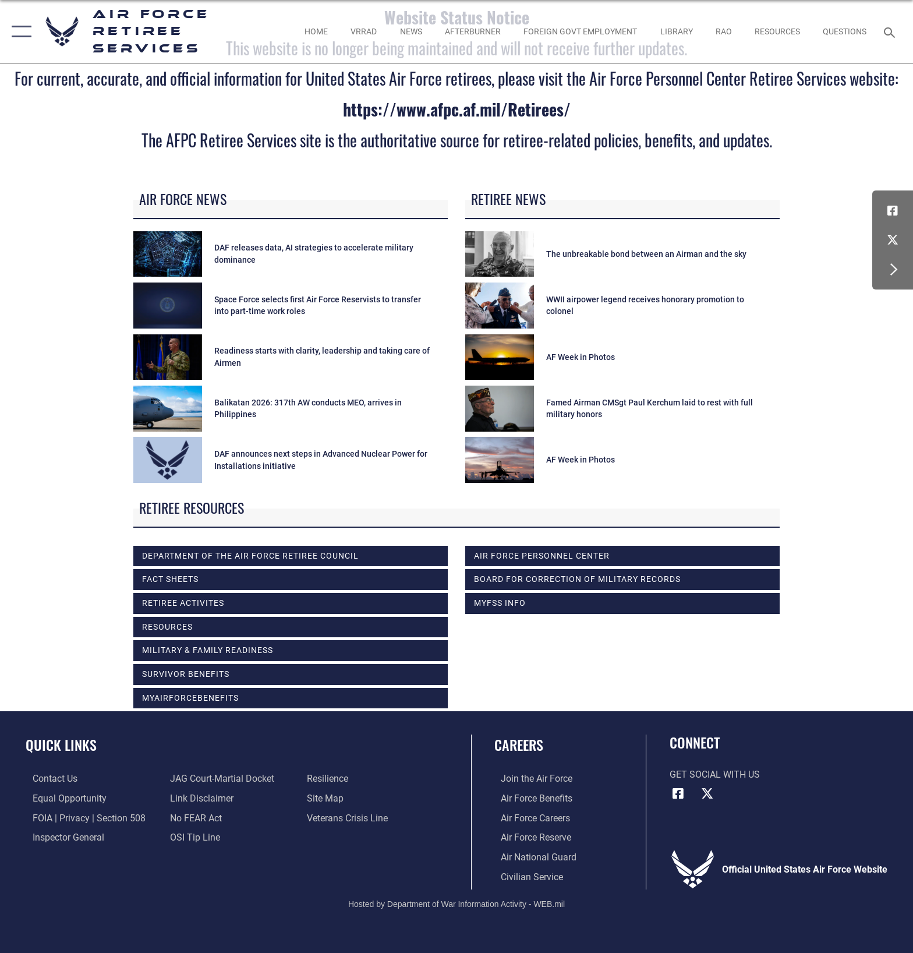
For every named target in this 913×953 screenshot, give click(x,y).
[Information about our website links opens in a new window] (199, 798)
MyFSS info (500, 603)
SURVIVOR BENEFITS (185, 674)
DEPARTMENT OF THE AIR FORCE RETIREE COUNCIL (250, 555)
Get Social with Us (715, 774)
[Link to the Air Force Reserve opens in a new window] (529, 837)
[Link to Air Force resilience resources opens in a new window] (330, 778)
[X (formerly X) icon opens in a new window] (892, 240)
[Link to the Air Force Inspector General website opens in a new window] (61, 837)
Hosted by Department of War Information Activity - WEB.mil (456, 903)
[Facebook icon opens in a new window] (892, 210)
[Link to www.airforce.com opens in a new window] (530, 778)
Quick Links (61, 745)
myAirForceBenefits (190, 698)
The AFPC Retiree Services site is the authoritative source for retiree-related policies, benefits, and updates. (456, 140)
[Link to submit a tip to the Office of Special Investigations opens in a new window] (193, 837)
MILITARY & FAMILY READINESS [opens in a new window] (207, 650)
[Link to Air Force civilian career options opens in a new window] (525, 875)
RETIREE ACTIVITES (183, 603)
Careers (518, 745)
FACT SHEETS (170, 579)
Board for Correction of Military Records (577, 579)
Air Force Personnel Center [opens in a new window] (542, 555)
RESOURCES (167, 626)
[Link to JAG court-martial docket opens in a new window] (220, 778)
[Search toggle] (891, 32)
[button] (19, 31)
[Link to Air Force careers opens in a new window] (529, 817)
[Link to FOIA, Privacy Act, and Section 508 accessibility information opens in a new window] (82, 817)
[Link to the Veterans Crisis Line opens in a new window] (349, 817)
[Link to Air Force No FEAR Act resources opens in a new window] (194, 817)
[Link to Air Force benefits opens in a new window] (530, 798)
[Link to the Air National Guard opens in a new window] (532, 856)
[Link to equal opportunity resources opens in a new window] (63, 798)
